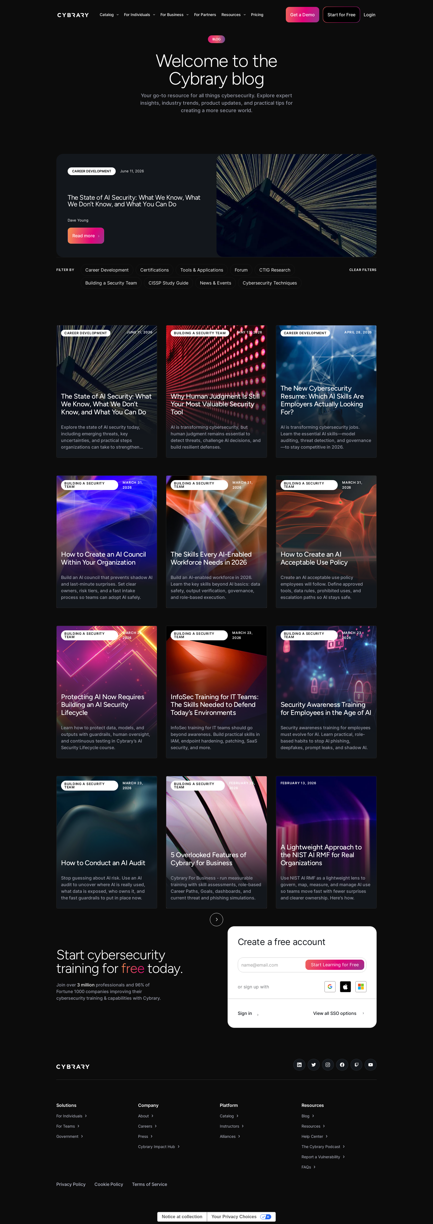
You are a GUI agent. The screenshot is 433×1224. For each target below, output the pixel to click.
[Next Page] (216, 919)
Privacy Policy (71, 1184)
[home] (73, 14)
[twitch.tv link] (356, 1065)
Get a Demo (302, 14)
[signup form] (302, 964)
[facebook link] (342, 1065)
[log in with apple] (345, 986)
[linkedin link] (299, 1065)
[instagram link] (328, 1065)
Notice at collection (182, 1216)
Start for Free (341, 14)
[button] (109, 15)
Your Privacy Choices (234, 1216)
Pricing (257, 14)
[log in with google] (330, 986)
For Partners (205, 14)
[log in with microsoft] (360, 986)
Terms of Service (149, 1184)
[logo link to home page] (72, 1067)
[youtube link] (371, 1065)
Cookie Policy (108, 1184)
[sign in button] (251, 1013)
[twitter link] (314, 1065)
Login (370, 14)
